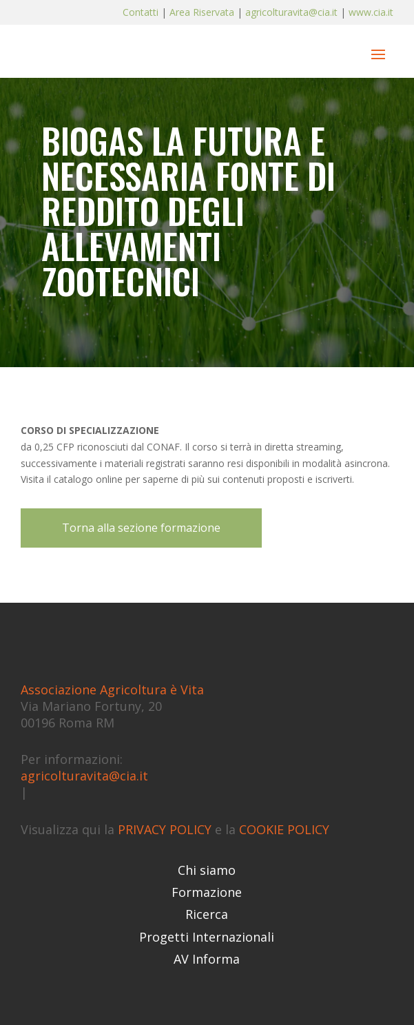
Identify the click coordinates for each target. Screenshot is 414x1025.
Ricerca (206, 914)
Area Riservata (201, 12)
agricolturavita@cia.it (291, 12)
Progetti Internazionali (206, 937)
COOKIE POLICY (284, 829)
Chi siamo (207, 870)
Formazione (207, 892)
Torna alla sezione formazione (141, 527)
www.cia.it (371, 12)
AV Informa (207, 959)
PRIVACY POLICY (164, 829)
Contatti (142, 12)
